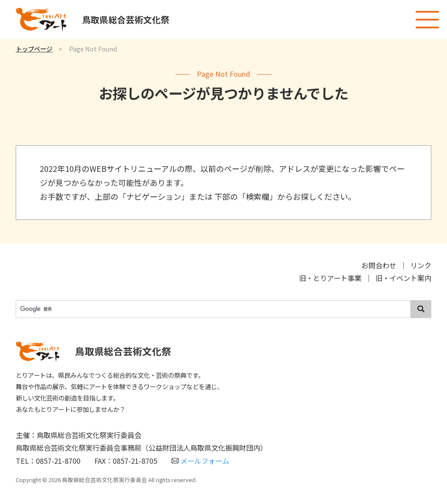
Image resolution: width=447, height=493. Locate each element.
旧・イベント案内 (403, 278)
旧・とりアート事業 (330, 278)
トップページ (34, 48)
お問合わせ (378, 265)
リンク (420, 265)
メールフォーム (200, 460)
